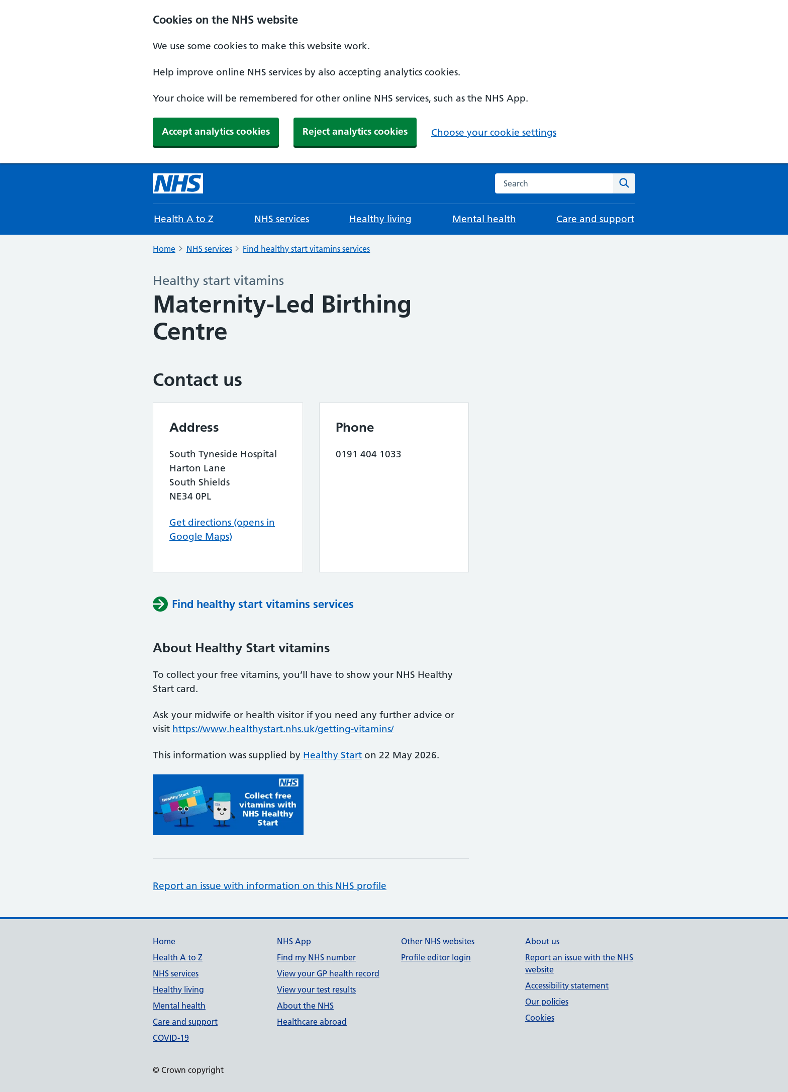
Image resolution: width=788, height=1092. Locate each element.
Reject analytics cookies (355, 131)
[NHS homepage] (178, 183)
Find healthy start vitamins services (306, 249)
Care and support (595, 219)
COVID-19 (171, 1038)
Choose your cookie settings (493, 132)
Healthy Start (332, 755)
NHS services (281, 219)
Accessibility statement (567, 985)
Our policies (546, 1002)
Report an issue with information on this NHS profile (269, 885)
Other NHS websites (437, 941)
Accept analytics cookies (216, 131)
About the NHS (305, 1006)
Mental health (484, 219)
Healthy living (380, 219)
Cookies (539, 1018)
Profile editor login (436, 957)
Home (164, 249)
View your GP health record (328, 973)
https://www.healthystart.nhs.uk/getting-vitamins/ (282, 729)
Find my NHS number (316, 957)
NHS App (294, 941)
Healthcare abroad (312, 1022)
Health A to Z (184, 219)
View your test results (316, 989)
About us (542, 941)
